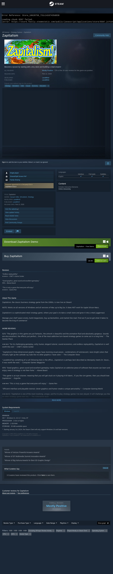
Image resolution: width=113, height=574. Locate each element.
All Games (5, 34)
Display (74, 524)
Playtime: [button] (59, 532)
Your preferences (23, 495)
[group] (56, 534)
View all (105, 469)
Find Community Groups (13, 224)
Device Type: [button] (24, 535)
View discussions (11, 221)
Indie (22, 87)
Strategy (7, 87)
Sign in (4, 164)
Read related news (11, 217)
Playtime (63, 524)
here (43, 477)
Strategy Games (16, 34)
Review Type (8, 524)
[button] (28, 187)
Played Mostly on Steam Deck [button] (77, 532)
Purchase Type (23, 524)
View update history (12, 214)
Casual (28, 87)
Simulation (15, 87)
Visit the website (12, 210)
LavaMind (45, 79)
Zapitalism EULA (10, 188)
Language (37, 524)
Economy (35, 87)
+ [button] (48, 87)
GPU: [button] (13, 535)
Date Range (50, 524)
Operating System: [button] (98, 532)
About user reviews (8, 495)
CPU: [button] (4, 535)
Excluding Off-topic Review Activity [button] (40, 532)
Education (43, 87)
